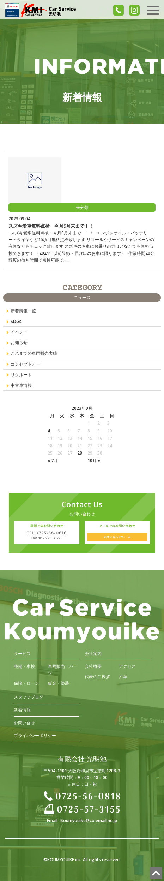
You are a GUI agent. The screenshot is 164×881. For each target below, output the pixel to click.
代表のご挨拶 (97, 676)
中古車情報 (21, 385)
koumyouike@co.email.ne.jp (89, 820)
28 (79, 453)
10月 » (93, 460)
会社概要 (93, 666)
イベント (19, 332)
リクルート (21, 375)
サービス (22, 654)
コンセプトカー (25, 364)
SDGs (16, 321)
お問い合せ (24, 723)
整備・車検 (24, 666)
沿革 (123, 676)
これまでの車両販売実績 (34, 353)
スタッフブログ (28, 697)
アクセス (127, 666)
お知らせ (19, 343)
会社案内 (93, 654)
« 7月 (53, 460)
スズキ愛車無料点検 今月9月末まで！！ (50, 226)
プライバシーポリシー (35, 735)
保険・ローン (26, 683)
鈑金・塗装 (58, 683)
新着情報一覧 (23, 311)
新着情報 (22, 710)
